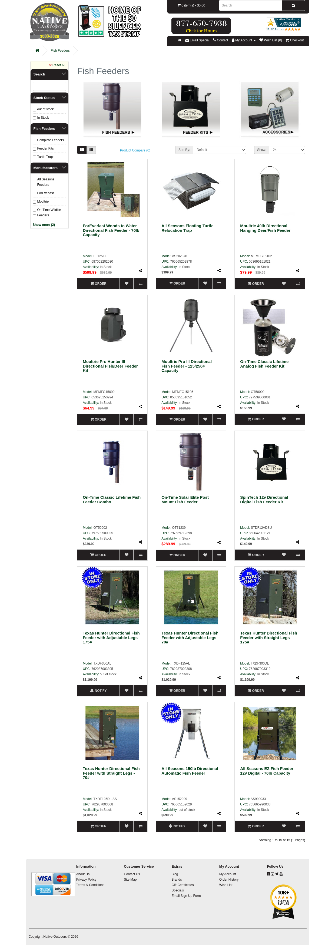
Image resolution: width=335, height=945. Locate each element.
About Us (82, 874)
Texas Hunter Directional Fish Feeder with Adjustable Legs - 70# (190, 637)
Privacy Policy (86, 879)
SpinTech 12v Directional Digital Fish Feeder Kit (264, 499)
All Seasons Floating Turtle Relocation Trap (187, 228)
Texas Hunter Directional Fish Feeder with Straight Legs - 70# (111, 773)
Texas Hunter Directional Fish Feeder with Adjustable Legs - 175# (111, 637)
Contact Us (132, 874)
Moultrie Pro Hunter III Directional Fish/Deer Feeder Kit (110, 366)
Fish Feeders (60, 50)
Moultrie (43, 201)
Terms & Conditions (90, 885)
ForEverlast (45, 193)
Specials (177, 890)
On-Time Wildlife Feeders (49, 212)
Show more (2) (44, 225)
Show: (261, 150)
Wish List (226, 885)
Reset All (57, 65)
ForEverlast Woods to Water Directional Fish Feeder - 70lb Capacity (111, 230)
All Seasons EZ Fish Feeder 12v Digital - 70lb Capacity (266, 770)
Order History (228, 879)
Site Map (130, 879)
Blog (174, 874)
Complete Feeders (50, 140)
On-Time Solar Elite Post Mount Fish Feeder (185, 499)
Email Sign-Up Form (186, 896)
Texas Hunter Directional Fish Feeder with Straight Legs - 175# (268, 637)
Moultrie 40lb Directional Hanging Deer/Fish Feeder (265, 228)
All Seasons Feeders (45, 182)
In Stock (43, 118)
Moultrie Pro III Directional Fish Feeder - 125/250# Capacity (186, 366)
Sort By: (184, 150)
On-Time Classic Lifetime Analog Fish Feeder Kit (264, 363)
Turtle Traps (46, 157)
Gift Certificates (182, 885)
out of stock (45, 109)
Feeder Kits (45, 148)
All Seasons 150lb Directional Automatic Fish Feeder (189, 770)
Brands (176, 879)
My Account (227, 874)
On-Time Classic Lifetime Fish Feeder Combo (112, 499)
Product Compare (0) (135, 150)
